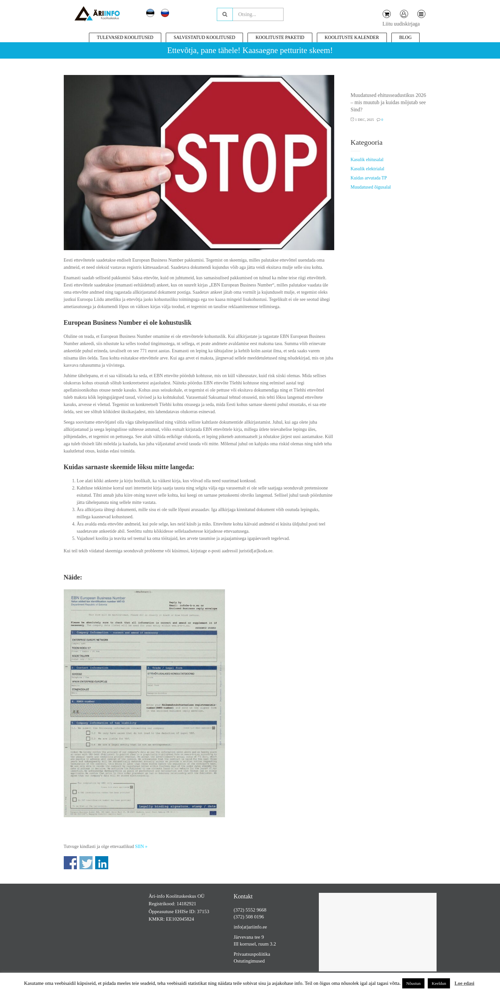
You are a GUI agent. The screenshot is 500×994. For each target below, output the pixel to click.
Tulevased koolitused (125, 37)
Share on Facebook (70, 862)
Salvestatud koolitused (204, 37)
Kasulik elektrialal (367, 168)
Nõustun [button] (413, 983)
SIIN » (141, 846)
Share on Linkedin (101, 862)
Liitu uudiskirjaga (401, 24)
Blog (405, 37)
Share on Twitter (86, 862)
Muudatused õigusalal (371, 187)
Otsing (225, 14)
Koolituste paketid (279, 37)
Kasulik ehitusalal (367, 159)
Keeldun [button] (439, 983)
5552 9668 (256, 909)
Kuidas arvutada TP (369, 177)
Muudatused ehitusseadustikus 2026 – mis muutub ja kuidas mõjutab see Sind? (388, 102)
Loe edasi (464, 983)
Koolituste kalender (352, 37)
